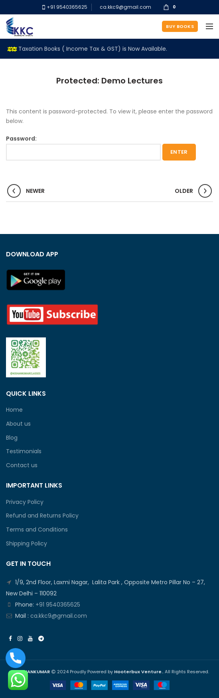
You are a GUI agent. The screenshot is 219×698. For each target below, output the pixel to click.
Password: (83, 148)
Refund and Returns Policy (42, 516)
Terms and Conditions (37, 529)
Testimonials (23, 451)
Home (14, 410)
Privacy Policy (24, 502)
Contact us (21, 465)
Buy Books (180, 26)
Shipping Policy (26, 543)
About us (18, 424)
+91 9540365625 (66, 7)
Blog (12, 438)
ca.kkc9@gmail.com (125, 7)
